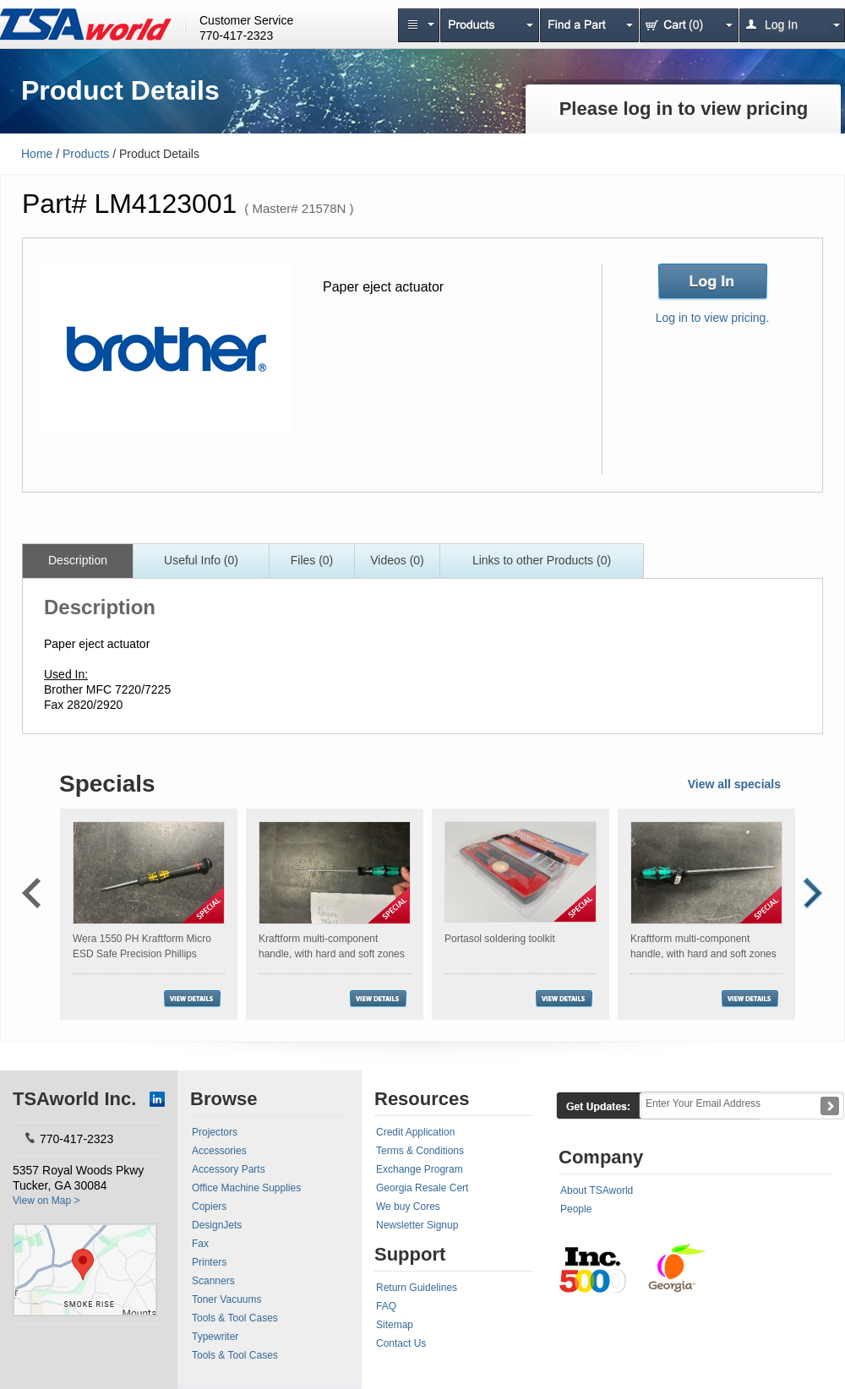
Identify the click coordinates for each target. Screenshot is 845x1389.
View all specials (734, 784)
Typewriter (215, 1337)
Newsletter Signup (417, 1225)
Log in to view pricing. (713, 317)
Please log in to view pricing (684, 108)
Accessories (219, 1151)
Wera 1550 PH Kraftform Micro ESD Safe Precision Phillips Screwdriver (142, 954)
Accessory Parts (228, 1169)
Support (409, 1254)
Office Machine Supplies (246, 1188)
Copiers (209, 1206)
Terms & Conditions (420, 1151)
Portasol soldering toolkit (499, 939)
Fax (200, 1244)
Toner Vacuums (226, 1299)
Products (86, 154)
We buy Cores (408, 1206)
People (576, 1209)
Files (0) (312, 560)
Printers (209, 1262)
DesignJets (217, 1225)
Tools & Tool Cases (235, 1318)
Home (36, 154)
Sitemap (394, 1325)
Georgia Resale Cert (422, 1188)
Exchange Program (419, 1169)
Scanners (213, 1281)
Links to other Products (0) (541, 560)
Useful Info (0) (201, 560)
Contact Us (401, 1343)
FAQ (386, 1306)
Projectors (214, 1132)
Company (601, 1157)
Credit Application (415, 1132)
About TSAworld (596, 1190)
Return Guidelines (416, 1288)
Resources (422, 1098)
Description (77, 560)
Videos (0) (397, 560)
